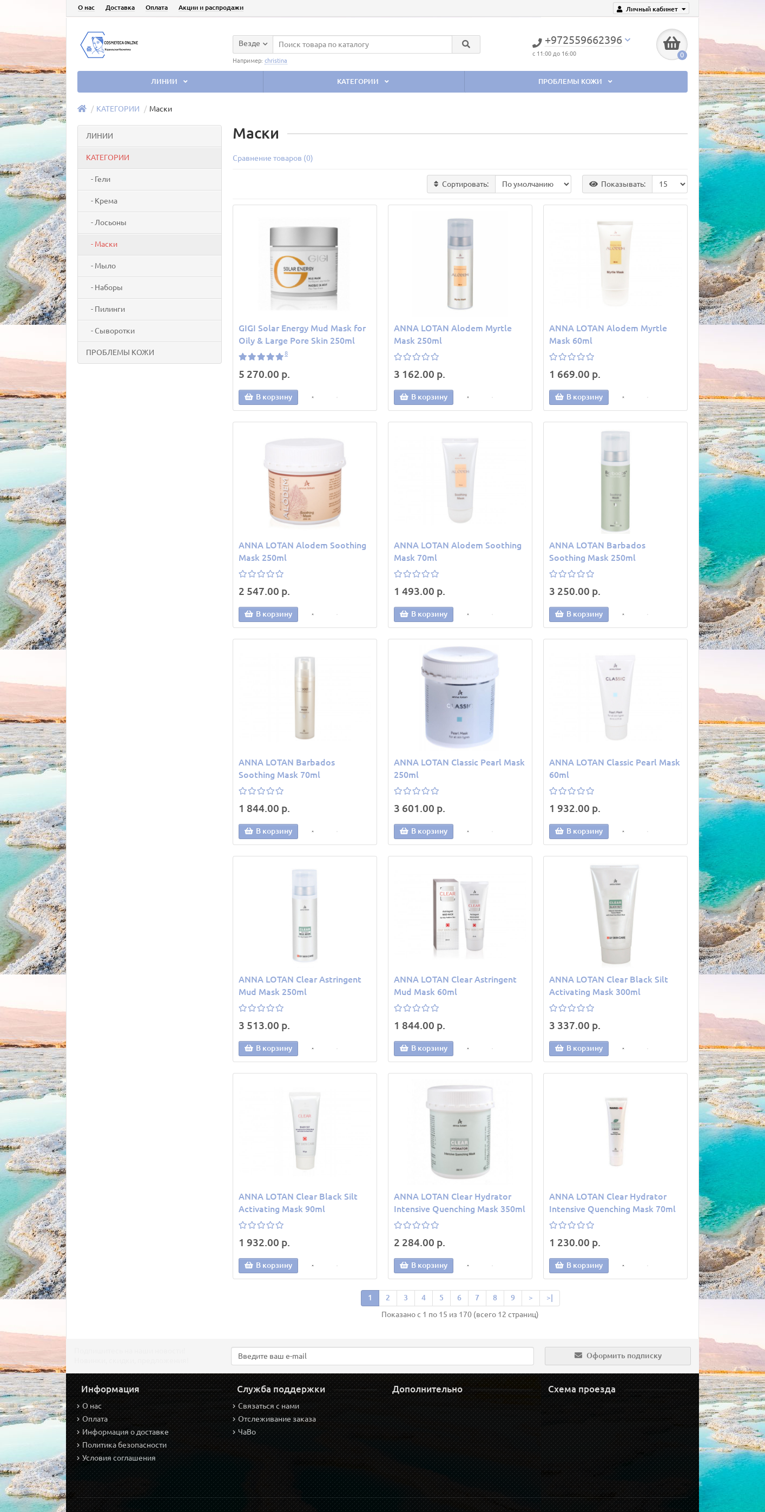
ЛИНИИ (170, 81)
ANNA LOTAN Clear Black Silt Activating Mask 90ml (298, 1203)
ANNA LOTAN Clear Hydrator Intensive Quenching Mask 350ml (459, 1203)
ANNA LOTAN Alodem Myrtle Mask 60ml (608, 334)
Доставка (120, 7)
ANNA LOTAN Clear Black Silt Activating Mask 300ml (608, 985)
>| (549, 1297)
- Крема (101, 201)
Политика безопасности (122, 1445)
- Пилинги (105, 309)
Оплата (157, 7)
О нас (86, 7)
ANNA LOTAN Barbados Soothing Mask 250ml (597, 551)
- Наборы (104, 287)
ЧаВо (244, 1432)
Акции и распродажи (211, 7)
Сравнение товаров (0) (273, 158)
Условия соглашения (116, 1458)
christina (276, 59)
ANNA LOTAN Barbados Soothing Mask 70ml (287, 768)
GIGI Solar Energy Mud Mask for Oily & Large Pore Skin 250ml (302, 334)
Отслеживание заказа (274, 1419)
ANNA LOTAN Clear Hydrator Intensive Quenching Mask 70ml (612, 1203)
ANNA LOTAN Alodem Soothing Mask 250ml (302, 551)
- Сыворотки (110, 330)
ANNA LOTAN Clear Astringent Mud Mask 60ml (455, 985)
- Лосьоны (106, 222)
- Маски (101, 244)
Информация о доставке (123, 1432)
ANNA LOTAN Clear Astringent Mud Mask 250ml (300, 985)
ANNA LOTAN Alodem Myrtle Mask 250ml (453, 334)
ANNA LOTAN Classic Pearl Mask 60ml (614, 768)
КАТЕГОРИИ (364, 81)
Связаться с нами (266, 1406)
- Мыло (101, 265)
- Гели (98, 179)
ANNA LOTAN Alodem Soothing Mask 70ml (458, 551)
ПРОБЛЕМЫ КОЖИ (576, 81)
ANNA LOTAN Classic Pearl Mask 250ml (459, 768)
